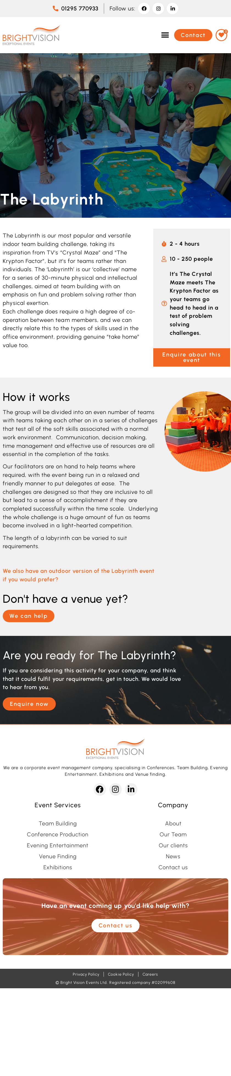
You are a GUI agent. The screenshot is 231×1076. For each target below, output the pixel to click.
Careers (150, 974)
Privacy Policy (86, 974)
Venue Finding (58, 856)
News (173, 856)
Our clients (173, 845)
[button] (165, 35)
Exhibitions (57, 867)
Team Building (58, 823)
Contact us (173, 867)
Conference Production (57, 834)
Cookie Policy (121, 974)
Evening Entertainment (58, 845)
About (173, 823)
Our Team (173, 834)
